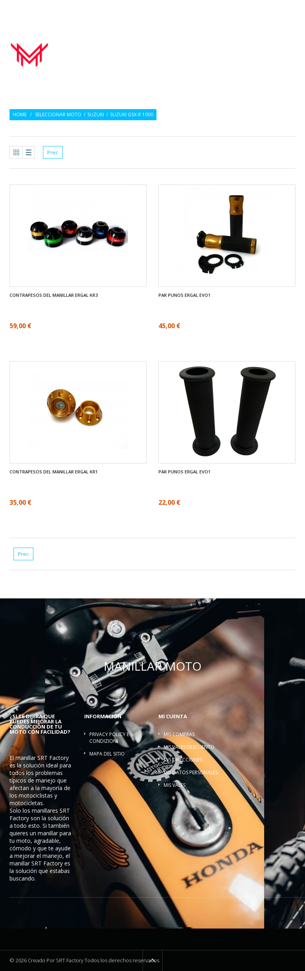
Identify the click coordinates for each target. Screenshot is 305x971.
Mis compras (179, 734)
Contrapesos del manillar (257, 41)
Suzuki (95, 114)
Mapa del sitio (107, 753)
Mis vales (174, 785)
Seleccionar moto (58, 114)
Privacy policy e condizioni (109, 737)
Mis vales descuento (189, 747)
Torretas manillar (197, 50)
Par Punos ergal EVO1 (184, 295)
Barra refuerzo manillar (262, 50)
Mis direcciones (183, 759)
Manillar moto (161, 41)
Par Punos (202, 41)
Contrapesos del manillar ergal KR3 (54, 295)
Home (20, 114)
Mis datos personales (191, 772)
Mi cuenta (172, 716)
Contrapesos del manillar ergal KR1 (54, 472)
